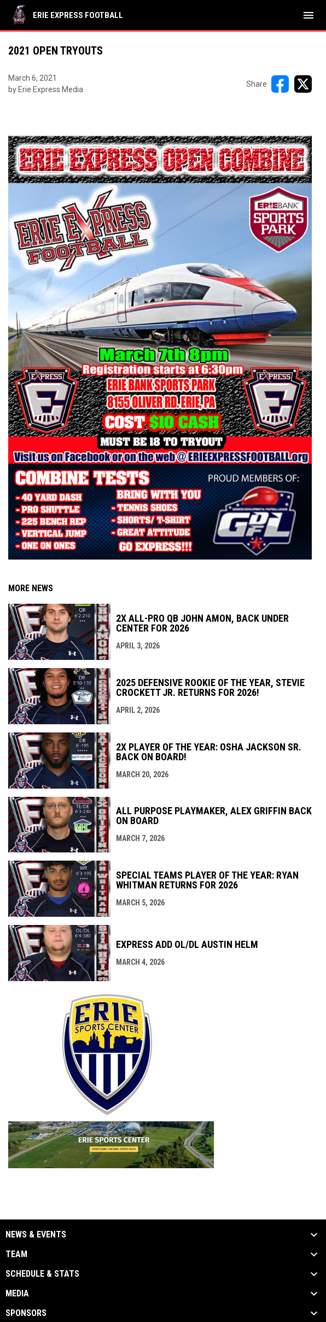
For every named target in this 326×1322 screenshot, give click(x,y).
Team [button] (16, 1254)
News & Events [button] (35, 1234)
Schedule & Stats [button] (42, 1274)
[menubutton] (308, 15)
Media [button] (17, 1293)
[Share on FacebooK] (280, 84)
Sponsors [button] (25, 1313)
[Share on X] (303, 84)
